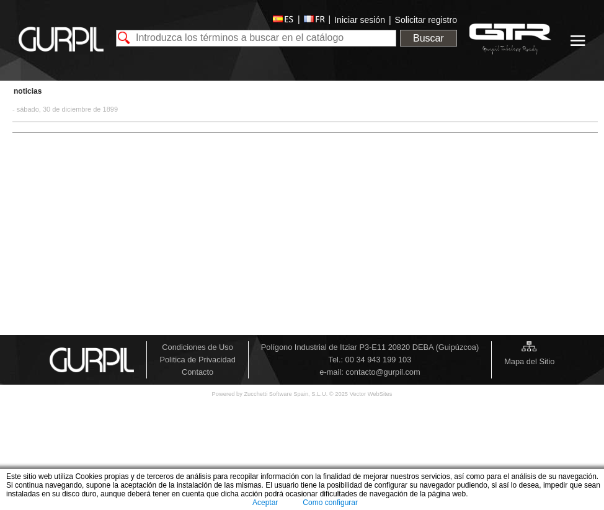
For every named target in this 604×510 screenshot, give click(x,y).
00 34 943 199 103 (378, 359)
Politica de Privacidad (197, 359)
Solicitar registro (426, 20)
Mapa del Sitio (529, 361)
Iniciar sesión (359, 20)
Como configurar (330, 502)
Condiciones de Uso (197, 347)
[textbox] (256, 38)
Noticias (28, 91)
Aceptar (265, 502)
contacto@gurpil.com (382, 372)
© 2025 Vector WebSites (361, 394)
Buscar (428, 38)
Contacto (197, 372)
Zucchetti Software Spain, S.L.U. (286, 394)
